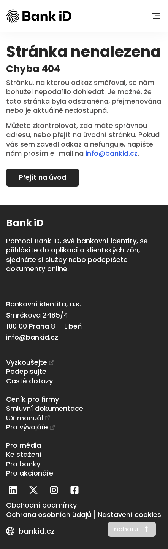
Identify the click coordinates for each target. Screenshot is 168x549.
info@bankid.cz (112, 153)
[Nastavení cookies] (129, 514)
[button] (155, 16)
